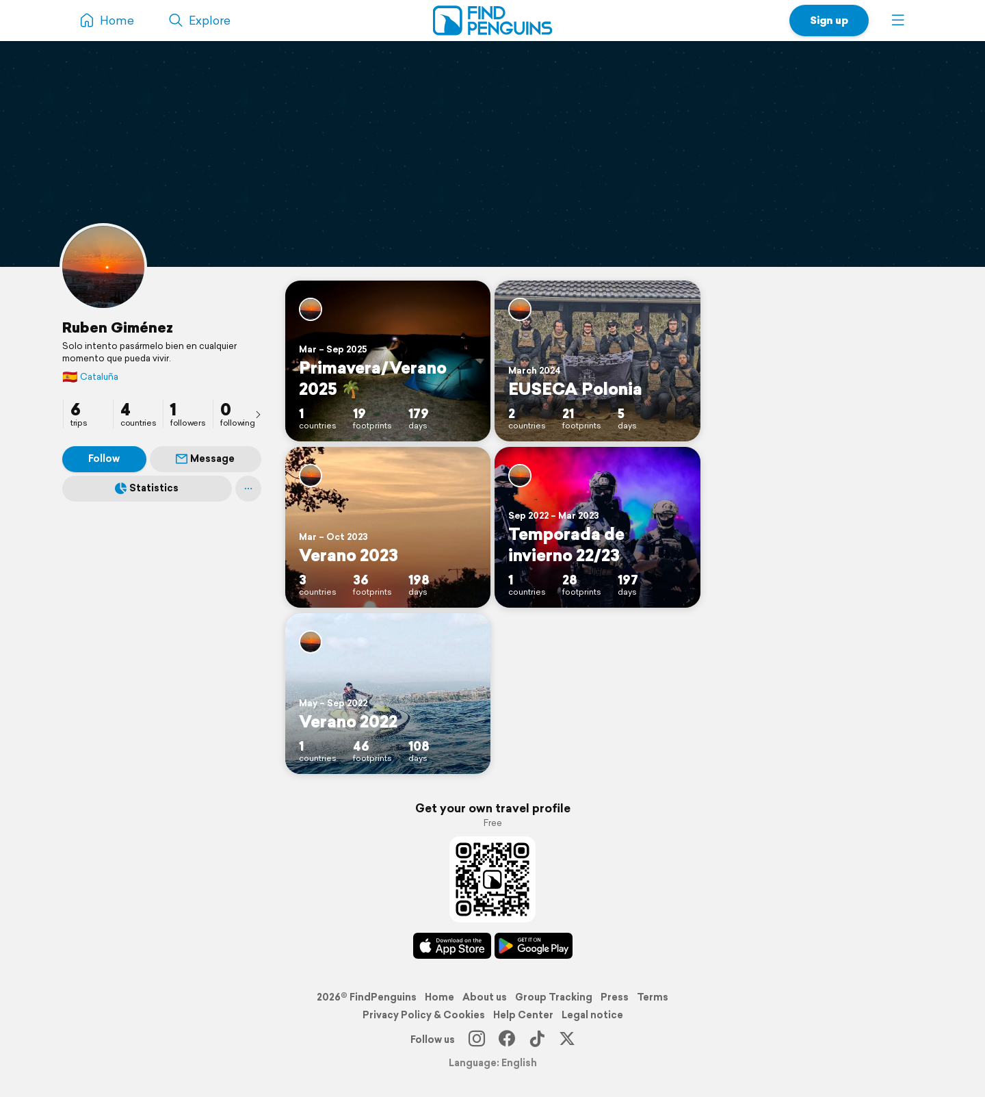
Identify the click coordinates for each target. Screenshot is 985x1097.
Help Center (523, 1015)
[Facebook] (507, 1039)
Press (615, 997)
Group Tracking (553, 997)
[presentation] (258, 414)
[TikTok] (537, 1039)
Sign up (829, 20)
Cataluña (90, 377)
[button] (898, 20)
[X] (567, 1039)
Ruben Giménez (117, 327)
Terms (652, 997)
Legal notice (592, 1015)
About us (484, 997)
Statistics (147, 488)
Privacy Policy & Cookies (424, 1015)
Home (439, 997)
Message (205, 458)
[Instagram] (477, 1039)
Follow (104, 458)
